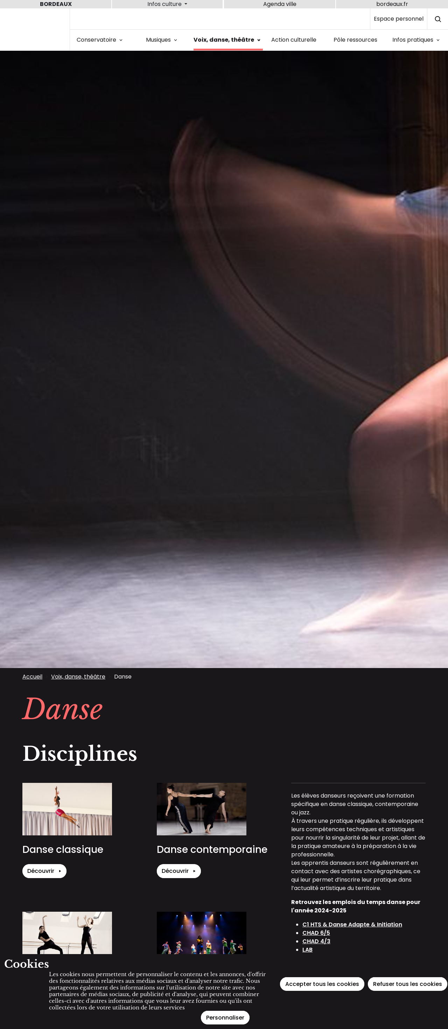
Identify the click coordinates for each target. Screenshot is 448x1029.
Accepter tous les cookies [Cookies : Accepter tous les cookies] (322, 984)
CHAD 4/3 (316, 941)
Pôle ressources (355, 40)
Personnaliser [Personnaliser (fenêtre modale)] (225, 1018)
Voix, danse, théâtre (228, 40)
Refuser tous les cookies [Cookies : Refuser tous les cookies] (407, 984)
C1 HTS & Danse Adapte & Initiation (352, 924)
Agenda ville (279, 4)
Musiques (163, 40)
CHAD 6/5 (316, 933)
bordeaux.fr (392, 4)
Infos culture (165, 4)
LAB (307, 950)
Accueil (32, 677)
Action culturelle (293, 40)
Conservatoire (101, 40)
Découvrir (44, 871)
